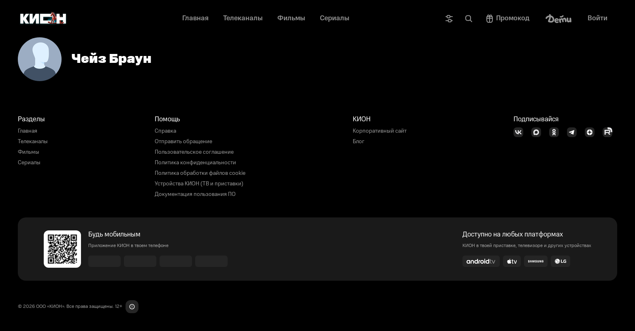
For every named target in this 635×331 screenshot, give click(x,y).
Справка (165, 131)
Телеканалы (33, 141)
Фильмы (28, 152)
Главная (27, 131)
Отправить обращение (183, 141)
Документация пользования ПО (195, 194)
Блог (358, 141)
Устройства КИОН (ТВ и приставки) (199, 183)
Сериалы (29, 162)
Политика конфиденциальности (195, 162)
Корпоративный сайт (380, 131)
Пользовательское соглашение (194, 152)
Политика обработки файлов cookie (200, 173)
